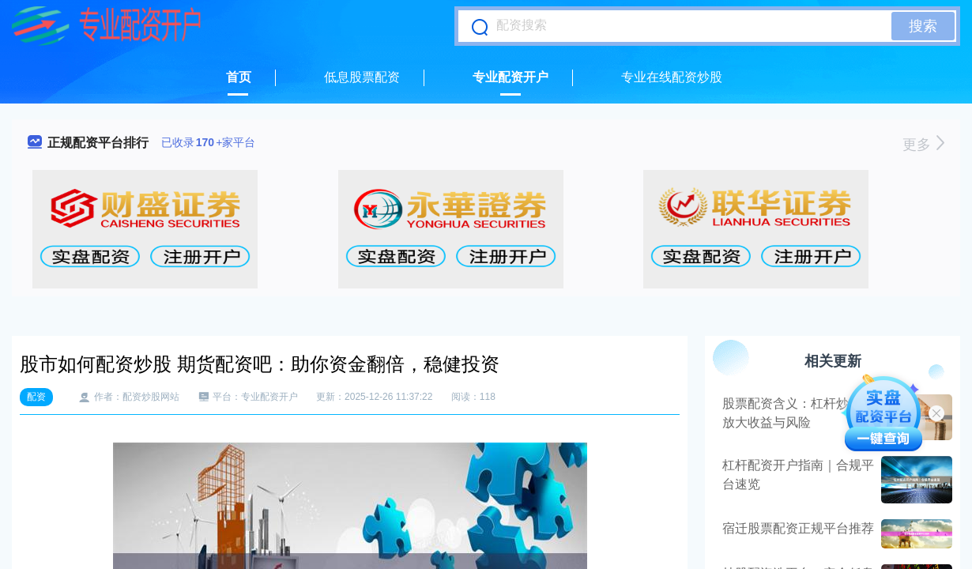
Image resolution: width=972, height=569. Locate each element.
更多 (923, 145)
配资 (36, 396)
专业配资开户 (510, 77)
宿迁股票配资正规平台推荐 (798, 528)
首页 (238, 77)
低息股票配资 (362, 77)
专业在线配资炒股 (671, 77)
